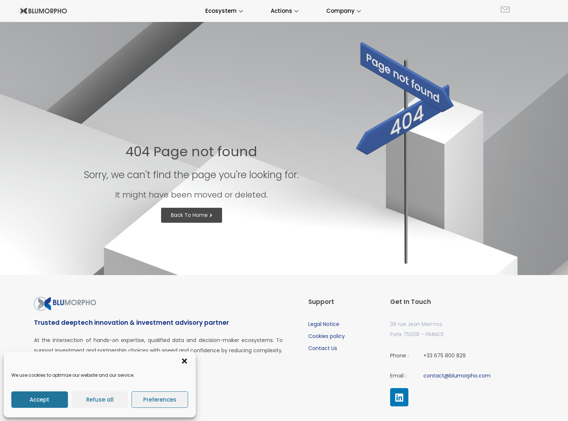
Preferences (159, 399)
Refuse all (100, 399)
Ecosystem (224, 11)
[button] (184, 361)
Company (343, 11)
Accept (39, 399)
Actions (284, 11)
